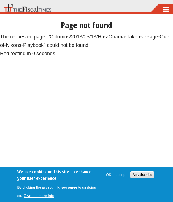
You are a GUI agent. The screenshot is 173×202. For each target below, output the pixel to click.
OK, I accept (116, 175)
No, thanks (142, 175)
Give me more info (39, 196)
